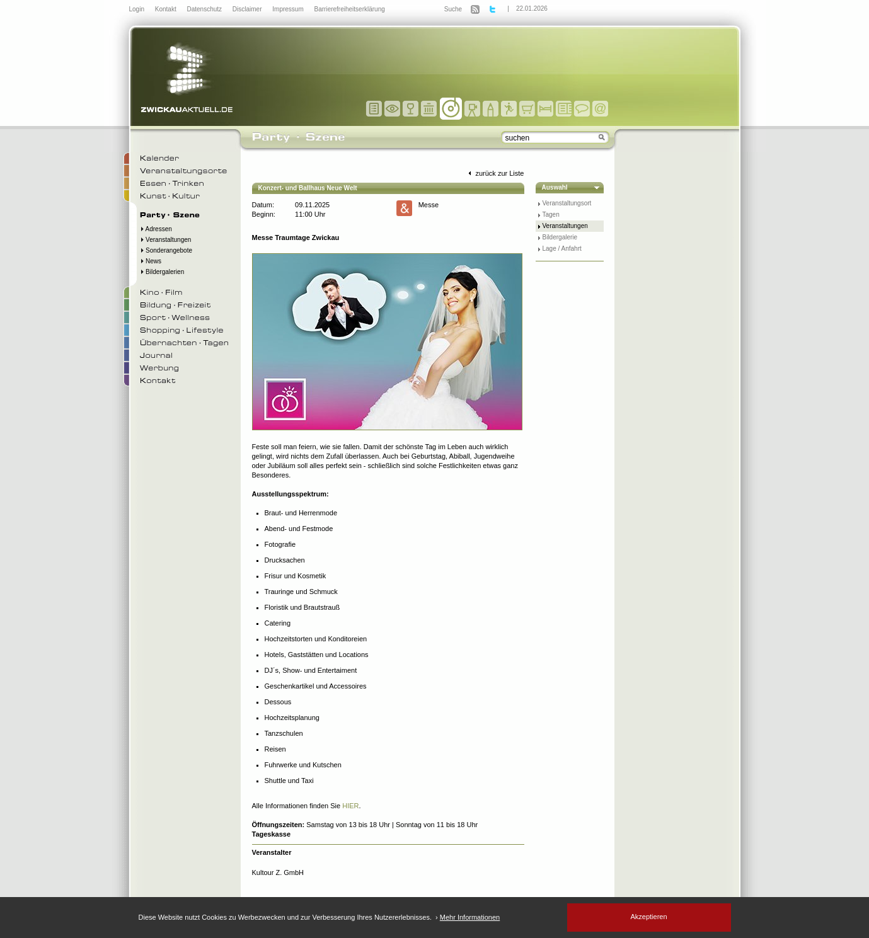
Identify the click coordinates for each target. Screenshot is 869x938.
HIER (350, 805)
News (151, 261)
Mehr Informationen (470, 917)
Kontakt (166, 9)
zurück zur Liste (495, 173)
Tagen (551, 214)
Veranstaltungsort (567, 203)
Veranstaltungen (166, 239)
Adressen (156, 229)
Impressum (288, 9)
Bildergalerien (162, 271)
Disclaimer (248, 9)
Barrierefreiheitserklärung (349, 9)
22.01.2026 (532, 8)
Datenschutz (205, 9)
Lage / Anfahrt (562, 248)
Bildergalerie (560, 237)
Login (137, 9)
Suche (453, 9)
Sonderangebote (166, 250)
